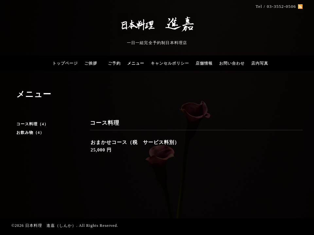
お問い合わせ (232, 63)
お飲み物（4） (30, 132)
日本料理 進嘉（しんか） (50, 225)
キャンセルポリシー (170, 63)
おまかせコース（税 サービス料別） (135, 142)
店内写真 (259, 63)
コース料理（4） (32, 124)
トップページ (65, 63)
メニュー (135, 63)
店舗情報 (204, 63)
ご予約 (114, 63)
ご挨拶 (92, 63)
